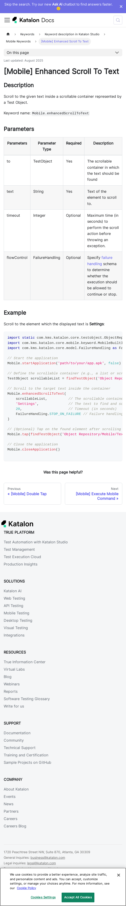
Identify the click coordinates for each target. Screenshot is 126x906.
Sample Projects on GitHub (27, 762)
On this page (18, 52)
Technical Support (20, 747)
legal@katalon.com (41, 863)
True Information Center (24, 662)
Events (9, 796)
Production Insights (20, 564)
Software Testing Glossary (27, 698)
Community (14, 740)
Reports (11, 691)
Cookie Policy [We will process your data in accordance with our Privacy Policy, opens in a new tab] (26, 888)
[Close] (119, 875)
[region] (63, 887)
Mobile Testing (16, 613)
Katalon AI (12, 591)
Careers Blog (15, 826)
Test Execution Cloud (22, 556)
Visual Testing (16, 627)
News (8, 804)
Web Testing (14, 598)
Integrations (14, 635)
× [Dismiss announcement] (121, 6)
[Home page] (8, 34)
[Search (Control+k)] (118, 20)
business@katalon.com (47, 857)
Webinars (12, 684)
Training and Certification (26, 755)
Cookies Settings (43, 897)
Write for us (14, 706)
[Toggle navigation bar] (7, 20)
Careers (10, 818)
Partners (11, 811)
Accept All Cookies (78, 897)
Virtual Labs (14, 669)
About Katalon (16, 789)
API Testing (13, 605)
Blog (8, 676)
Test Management (19, 549)
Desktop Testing (18, 620)
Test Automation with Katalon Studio (36, 542)
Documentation (17, 733)
